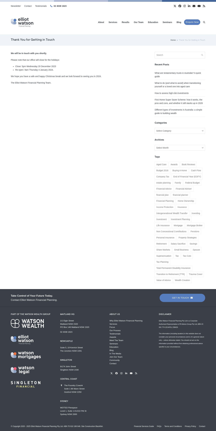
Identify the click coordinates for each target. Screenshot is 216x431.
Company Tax (162, 176)
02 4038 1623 (60, 6)
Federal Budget (192, 183)
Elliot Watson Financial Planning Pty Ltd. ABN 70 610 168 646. (56, 426)
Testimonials (115, 334)
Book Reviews (188, 164)
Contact (113, 363)
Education (114, 347)
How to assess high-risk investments (172, 93)
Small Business (181, 250)
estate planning (163, 183)
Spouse (196, 250)
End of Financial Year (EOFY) (187, 176)
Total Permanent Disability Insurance (173, 268)
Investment (161, 219)
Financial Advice (164, 189)
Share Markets (163, 250)
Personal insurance (165, 237)
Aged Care (161, 164)
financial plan (162, 195)
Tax (177, 256)
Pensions (195, 231)
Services (113, 324)
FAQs (159, 426)
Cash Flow (196, 170)
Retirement (161, 244)
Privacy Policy (190, 426)
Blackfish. (99, 426)
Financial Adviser (184, 189)
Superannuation (163, 256)
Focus (112, 327)
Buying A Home (179, 170)
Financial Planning (165, 201)
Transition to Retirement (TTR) (170, 274)
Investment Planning (180, 219)
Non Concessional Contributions (171, 231)
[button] (204, 22)
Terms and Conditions (173, 426)
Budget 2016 (162, 170)
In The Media (115, 353)
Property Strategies (187, 237)
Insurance (182, 207)
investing (196, 213)
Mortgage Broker (194, 225)
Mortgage (178, 225)
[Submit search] (202, 55)
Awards (174, 164)
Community (115, 360)
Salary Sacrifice (178, 244)
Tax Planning (162, 262)
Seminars (114, 344)
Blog (112, 350)
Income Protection (164, 207)
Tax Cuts (187, 256)
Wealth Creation (182, 280)
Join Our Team (116, 357)
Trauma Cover (195, 274)
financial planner (180, 195)
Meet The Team (116, 340)
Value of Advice (163, 280)
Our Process (115, 330)
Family (178, 183)
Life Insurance (163, 225)
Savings (193, 244)
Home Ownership (186, 201)
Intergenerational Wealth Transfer (172, 213)
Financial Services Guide (144, 426)
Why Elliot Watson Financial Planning (126, 321)
